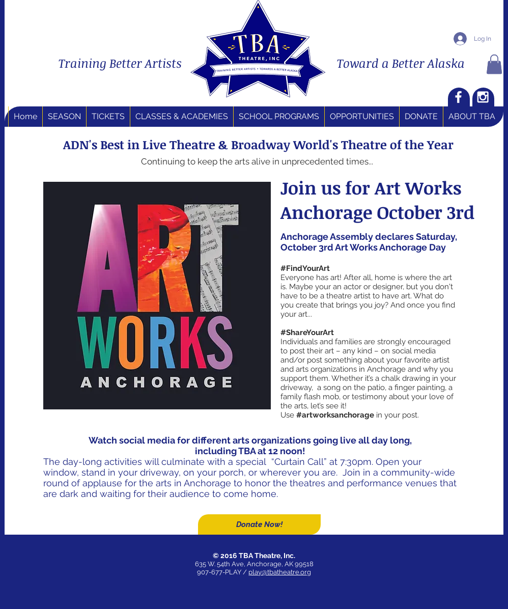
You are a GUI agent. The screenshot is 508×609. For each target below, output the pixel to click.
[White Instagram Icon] (483, 97)
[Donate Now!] (259, 524)
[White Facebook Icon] (458, 97)
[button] (494, 64)
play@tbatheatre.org (279, 572)
